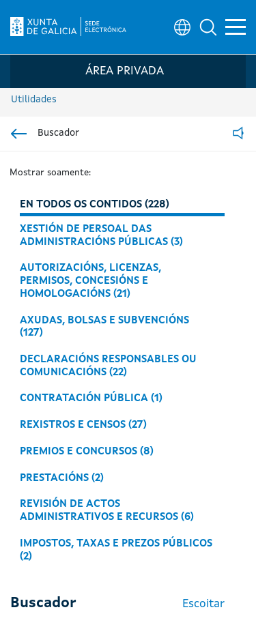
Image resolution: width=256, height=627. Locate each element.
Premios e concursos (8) (87, 451)
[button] (208, 27)
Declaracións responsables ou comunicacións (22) (108, 366)
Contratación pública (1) (91, 398)
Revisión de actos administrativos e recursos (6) (107, 511)
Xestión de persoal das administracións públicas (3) (101, 236)
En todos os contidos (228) (94, 204)
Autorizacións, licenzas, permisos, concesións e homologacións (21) (90, 281)
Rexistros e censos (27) (83, 425)
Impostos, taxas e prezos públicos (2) (116, 550)
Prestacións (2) (62, 478)
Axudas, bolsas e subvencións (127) (104, 327)
